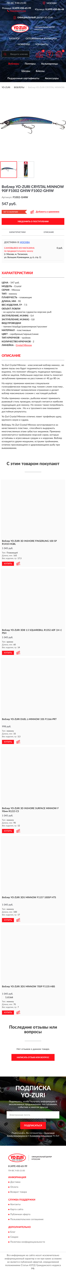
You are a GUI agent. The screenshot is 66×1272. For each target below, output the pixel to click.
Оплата (14, 1187)
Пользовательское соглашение (26, 1219)
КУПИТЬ (8, 564)
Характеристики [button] (17, 232)
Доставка (15, 1182)
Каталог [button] (14, 38)
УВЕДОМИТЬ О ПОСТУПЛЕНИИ (33, 222)
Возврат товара (18, 1192)
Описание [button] (49, 232)
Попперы (30, 64)
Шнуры (25, 71)
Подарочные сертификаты (23, 78)
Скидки (14, 1237)
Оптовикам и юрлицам (41, 38)
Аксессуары (52, 78)
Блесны (40, 71)
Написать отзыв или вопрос (33, 1057)
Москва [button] (25, 242)
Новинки (24, 44)
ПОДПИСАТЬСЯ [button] (33, 1125)
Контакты (41, 44)
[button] (16, 11)
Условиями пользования (41, 1136)
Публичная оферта (20, 1214)
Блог (12, 1232)
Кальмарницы (49, 64)
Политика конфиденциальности (27, 1242)
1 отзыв (9, 997)
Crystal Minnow (24, 345)
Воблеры (13, 64)
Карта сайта (16, 1209)
